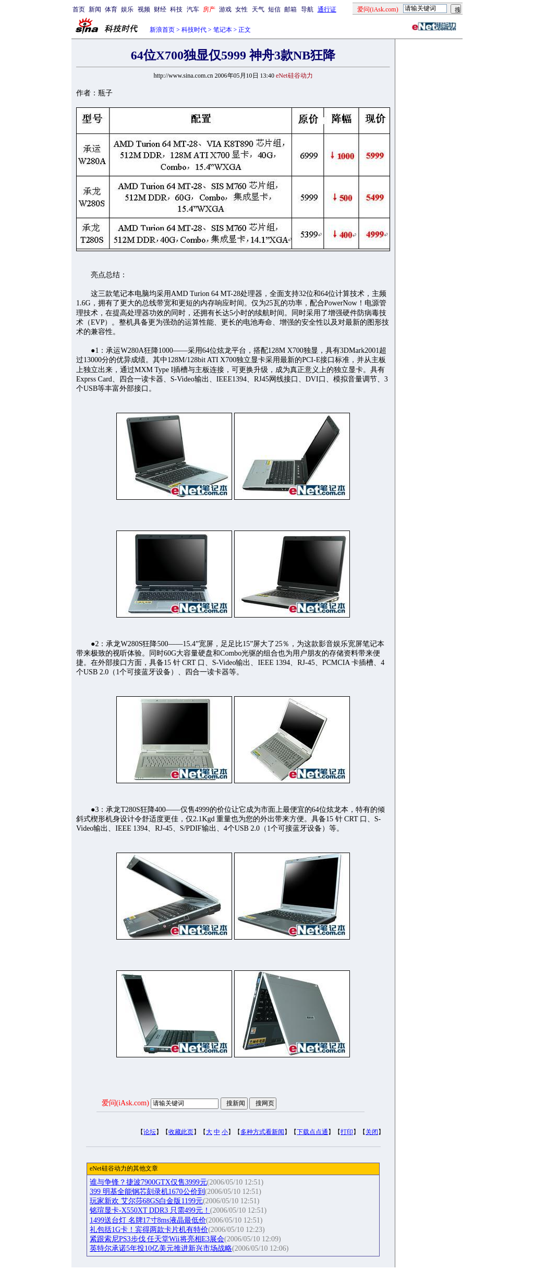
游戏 (225, 9)
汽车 (193, 9)
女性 (241, 9)
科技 (176, 9)
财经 (160, 9)
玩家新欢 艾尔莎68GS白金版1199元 (146, 1201)
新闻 (95, 9)
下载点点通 (312, 1132)
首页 (78, 9)
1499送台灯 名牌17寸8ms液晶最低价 (148, 1220)
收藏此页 (180, 1132)
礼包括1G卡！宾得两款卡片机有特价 (149, 1230)
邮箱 (290, 9)
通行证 (327, 9)
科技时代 (194, 29)
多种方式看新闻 (262, 1132)
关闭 (372, 1132)
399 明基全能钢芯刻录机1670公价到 (147, 1191)
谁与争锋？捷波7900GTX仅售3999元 (148, 1182)
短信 (274, 9)
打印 (347, 1132)
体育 (111, 9)
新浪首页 (162, 29)
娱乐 (127, 9)
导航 (307, 9)
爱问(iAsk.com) (125, 1103)
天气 (258, 9)
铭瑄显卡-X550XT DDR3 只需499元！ (150, 1210)
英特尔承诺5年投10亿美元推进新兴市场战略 (161, 1248)
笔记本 (222, 29)
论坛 (149, 1132)
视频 (144, 9)
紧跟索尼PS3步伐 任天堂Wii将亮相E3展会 (157, 1239)
